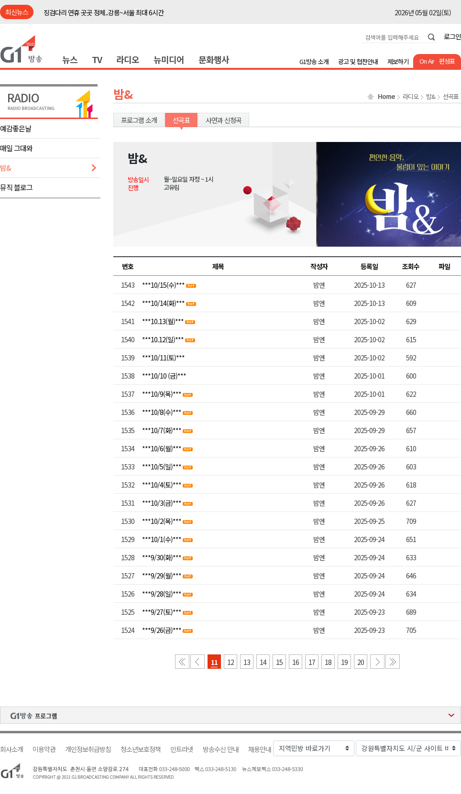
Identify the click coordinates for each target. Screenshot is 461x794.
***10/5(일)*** (161, 466)
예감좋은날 (15, 128)
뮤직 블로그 (16, 187)
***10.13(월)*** (163, 321)
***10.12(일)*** (163, 339)
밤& (5, 168)
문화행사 (213, 59)
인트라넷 (181, 749)
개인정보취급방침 (88, 749)
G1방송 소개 (314, 61)
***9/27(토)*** (161, 612)
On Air (426, 60)
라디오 (127, 59)
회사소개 (11, 749)
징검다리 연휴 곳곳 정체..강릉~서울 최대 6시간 (104, 12)
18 (328, 662)
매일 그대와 (16, 148)
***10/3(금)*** (161, 503)
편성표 (447, 60)
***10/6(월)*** (161, 448)
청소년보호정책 (141, 749)
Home (386, 96)
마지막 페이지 (392, 661)
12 (230, 662)
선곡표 (451, 96)
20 (360, 662)
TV (97, 59)
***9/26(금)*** (161, 630)
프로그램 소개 (139, 120)
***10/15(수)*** (163, 285)
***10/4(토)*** (161, 484)
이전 (197, 661)
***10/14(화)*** (163, 303)
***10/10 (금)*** (164, 376)
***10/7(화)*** (161, 430)
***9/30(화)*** (161, 557)
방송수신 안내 (221, 749)
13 (246, 662)
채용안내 (259, 749)
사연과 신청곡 (223, 120)
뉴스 (69, 59)
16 (295, 662)
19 (344, 662)
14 (263, 662)
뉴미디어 (169, 59)
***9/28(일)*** (161, 593)
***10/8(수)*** (161, 412)
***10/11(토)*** (163, 357)
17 (311, 662)
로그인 (452, 36)
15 (279, 662)
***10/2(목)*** (161, 521)
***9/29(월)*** (161, 575)
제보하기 (397, 61)
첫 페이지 (182, 661)
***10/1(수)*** (161, 539)
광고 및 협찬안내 (358, 61)
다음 (377, 661)
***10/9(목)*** (161, 394)
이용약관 (44, 749)
